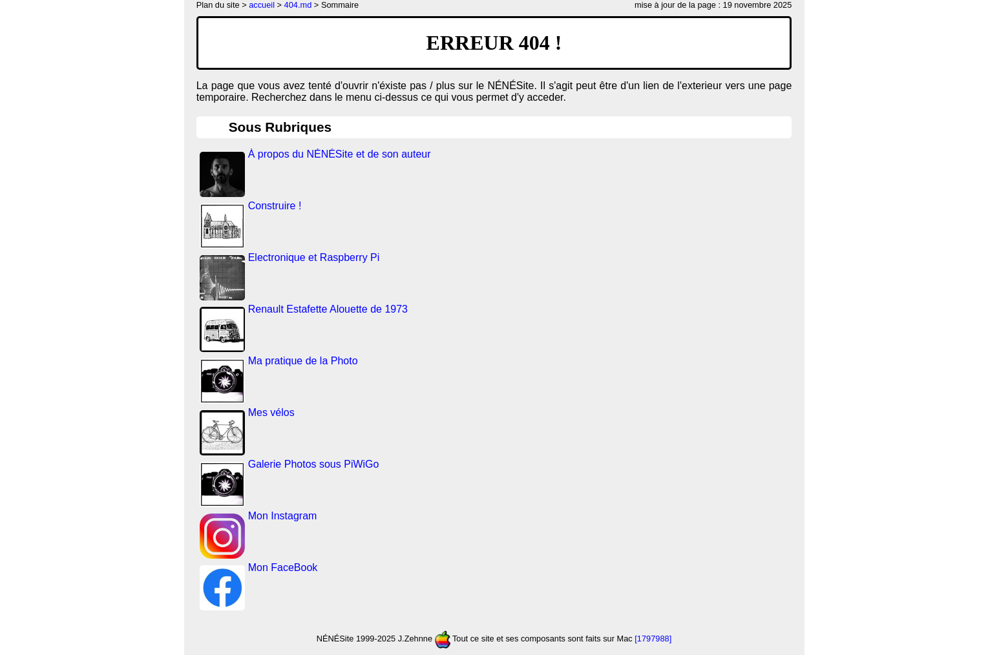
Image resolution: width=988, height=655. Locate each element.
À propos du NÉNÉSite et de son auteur (339, 154)
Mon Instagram (282, 515)
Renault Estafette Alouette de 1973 (328, 309)
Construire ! (275, 205)
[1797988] (653, 638)
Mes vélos (271, 412)
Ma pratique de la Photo (303, 360)
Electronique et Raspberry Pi (314, 257)
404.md (298, 5)
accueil (262, 5)
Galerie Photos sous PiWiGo (313, 464)
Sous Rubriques (280, 127)
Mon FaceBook (283, 567)
